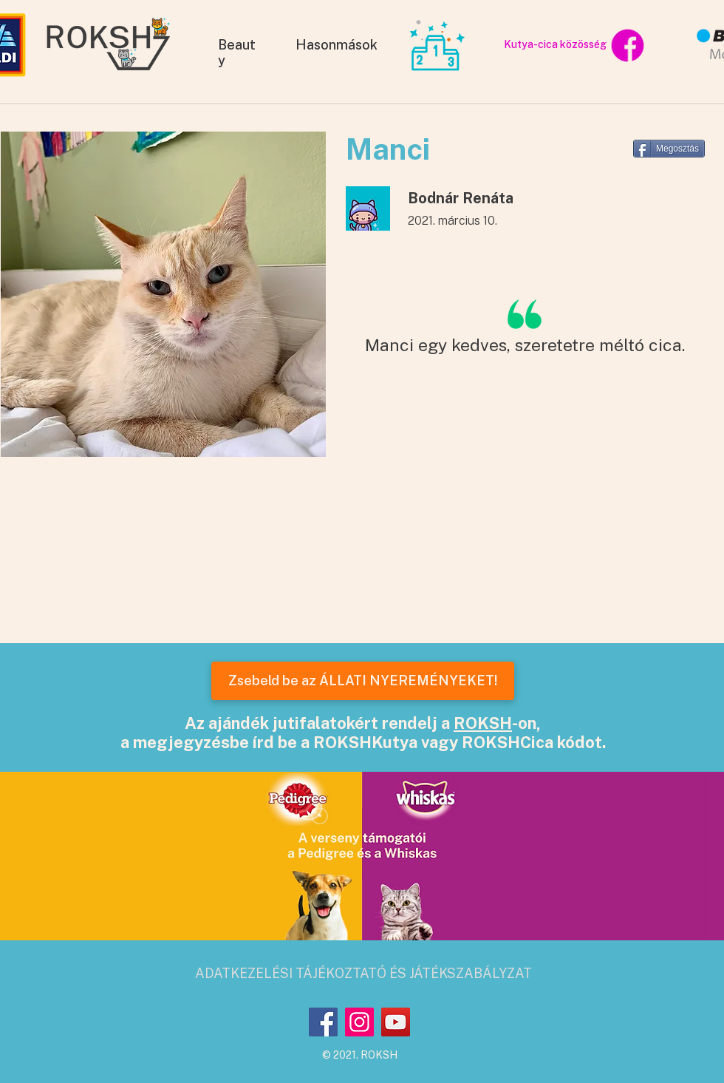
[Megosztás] (669, 148)
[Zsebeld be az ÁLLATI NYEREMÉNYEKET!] (362, 681)
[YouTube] (395, 1022)
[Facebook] (323, 1022)
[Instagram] (359, 1022)
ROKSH (483, 723)
